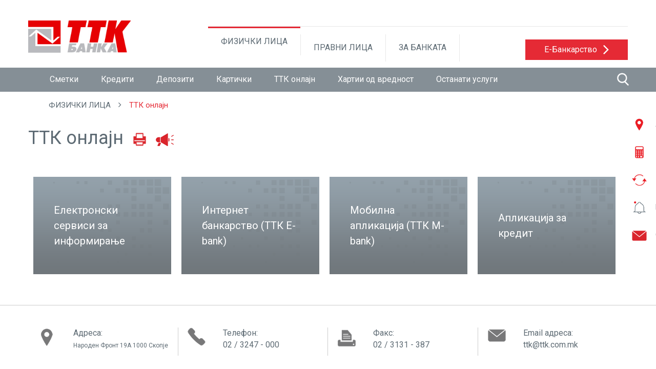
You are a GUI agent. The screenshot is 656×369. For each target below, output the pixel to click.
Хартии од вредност (376, 79)
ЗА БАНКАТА (422, 47)
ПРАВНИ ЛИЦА (343, 47)
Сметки (64, 79)
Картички (234, 79)
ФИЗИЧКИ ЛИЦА (254, 41)
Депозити (175, 79)
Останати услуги (467, 79)
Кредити (117, 79)
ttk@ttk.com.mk (550, 345)
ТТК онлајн (294, 79)
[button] (576, 49)
